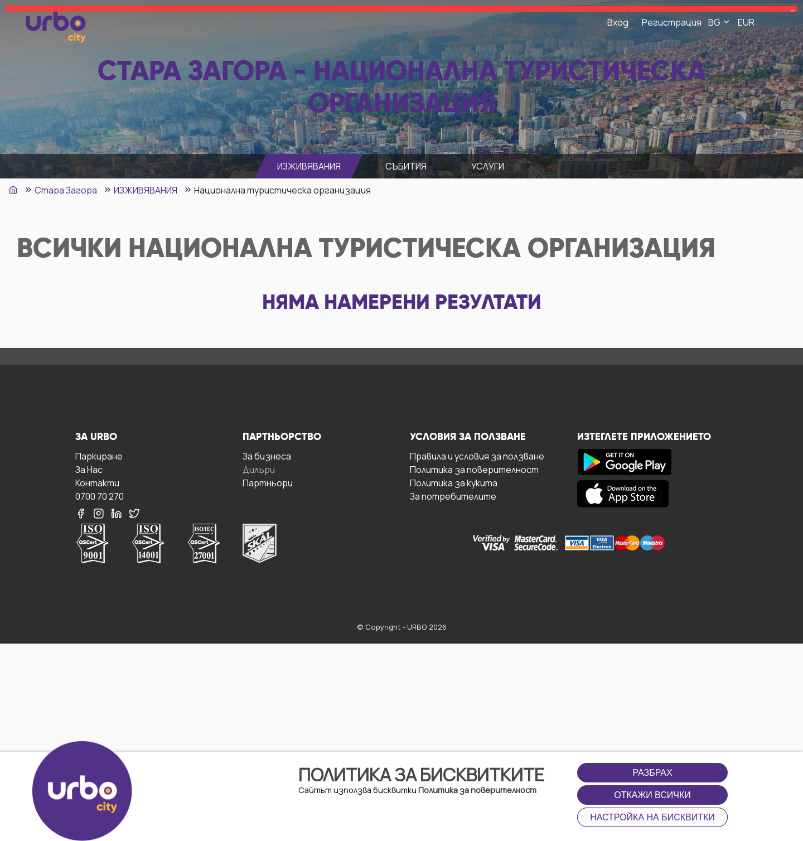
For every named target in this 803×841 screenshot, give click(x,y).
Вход (617, 22)
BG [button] (719, 22)
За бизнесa (267, 456)
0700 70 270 (99, 496)
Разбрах (652, 772)
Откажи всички (652, 795)
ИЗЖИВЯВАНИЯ (309, 166)
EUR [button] (746, 22)
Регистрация (672, 22)
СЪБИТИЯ (406, 166)
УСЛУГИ (487, 166)
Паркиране (99, 456)
